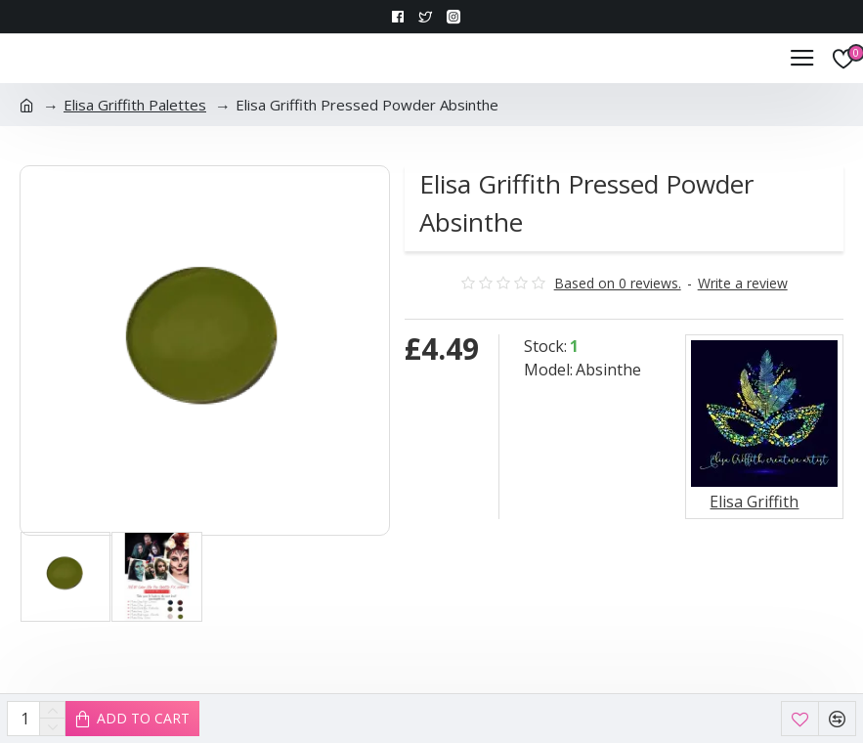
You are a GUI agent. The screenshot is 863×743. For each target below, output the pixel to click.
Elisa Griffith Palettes (135, 104)
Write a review (743, 283)
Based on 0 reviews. (617, 283)
